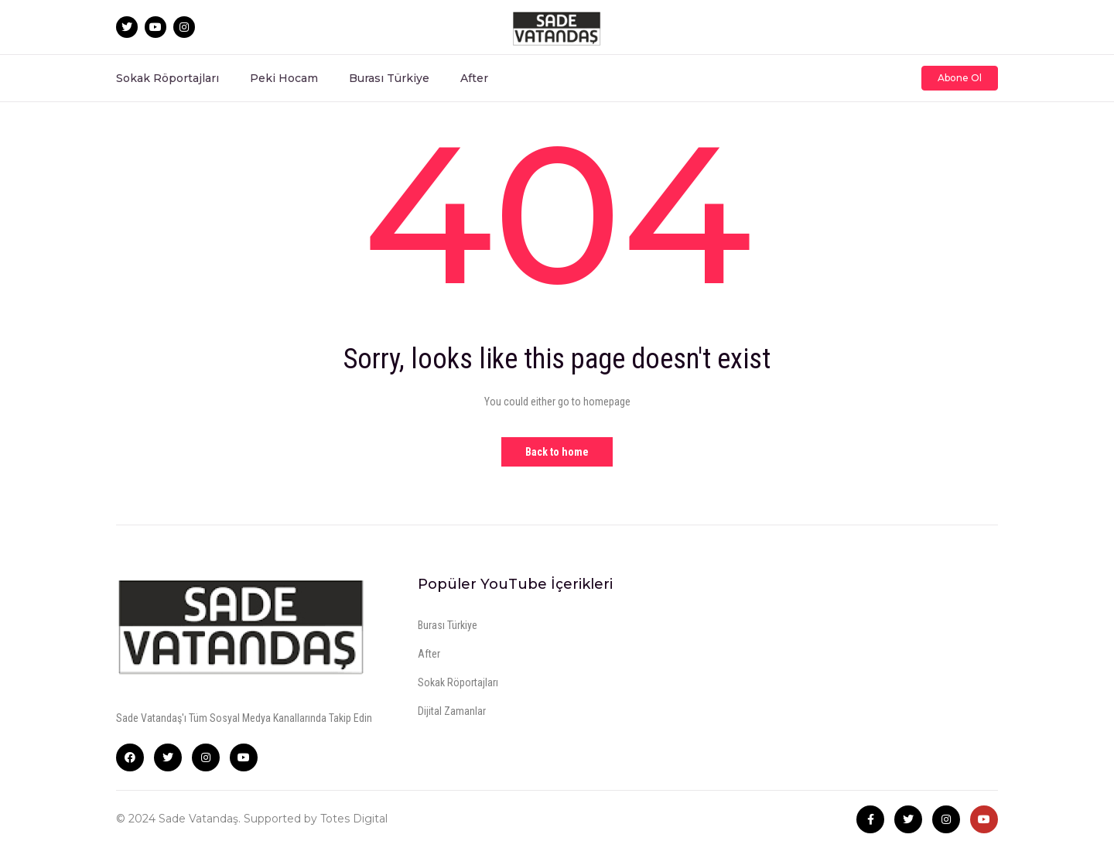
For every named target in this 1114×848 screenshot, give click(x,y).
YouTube (243, 757)
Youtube (984, 819)
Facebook (130, 757)
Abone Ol (960, 78)
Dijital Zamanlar (452, 711)
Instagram (205, 757)
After (474, 78)
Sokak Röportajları (167, 78)
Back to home (557, 452)
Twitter (167, 757)
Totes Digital (354, 819)
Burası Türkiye (389, 78)
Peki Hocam (284, 78)
